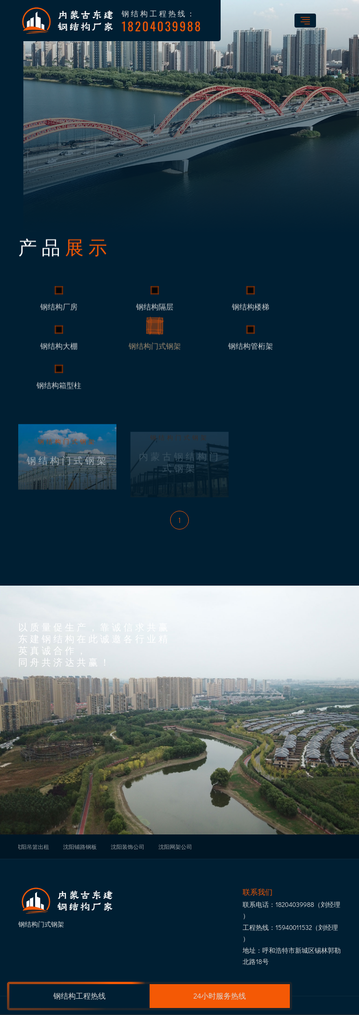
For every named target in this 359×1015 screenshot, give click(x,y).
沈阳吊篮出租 (32, 846)
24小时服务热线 (220, 995)
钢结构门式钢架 (155, 352)
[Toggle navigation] (305, 21)
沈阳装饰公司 (127, 846)
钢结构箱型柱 (58, 391)
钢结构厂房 (59, 313)
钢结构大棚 (59, 352)
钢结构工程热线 (79, 995)
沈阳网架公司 (175, 846)
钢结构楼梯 (250, 313)
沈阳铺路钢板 (80, 846)
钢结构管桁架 (250, 352)
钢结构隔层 (154, 313)
